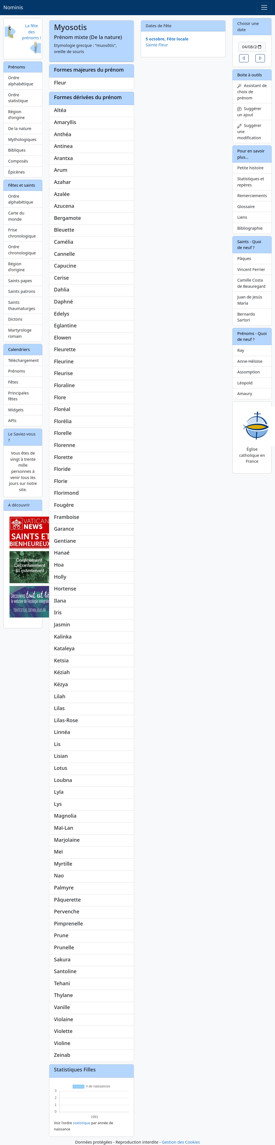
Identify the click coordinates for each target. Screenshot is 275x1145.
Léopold (244, 383)
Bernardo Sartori (246, 317)
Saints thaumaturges (21, 305)
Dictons (15, 319)
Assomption (248, 372)
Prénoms (16, 371)
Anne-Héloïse (249, 361)
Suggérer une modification (249, 131)
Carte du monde (16, 216)
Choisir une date (248, 26)
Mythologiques (22, 139)
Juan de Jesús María (249, 300)
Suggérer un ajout (249, 111)
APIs (12, 420)
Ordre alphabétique (20, 80)
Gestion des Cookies (181, 1142)
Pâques (244, 258)
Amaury (244, 393)
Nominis (13, 7)
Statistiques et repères (250, 182)
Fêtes (13, 382)
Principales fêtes (18, 396)
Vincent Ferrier (251, 269)
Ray (240, 350)
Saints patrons (21, 291)
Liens (242, 217)
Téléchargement (23, 360)
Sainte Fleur (156, 44)
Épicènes (16, 172)
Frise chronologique (22, 233)
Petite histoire (250, 167)
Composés (18, 161)
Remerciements (252, 195)
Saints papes (20, 280)
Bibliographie (249, 228)
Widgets (16, 409)
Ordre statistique (18, 98)
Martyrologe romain (19, 333)
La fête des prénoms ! (31, 31)
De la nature (19, 128)
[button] (244, 58)
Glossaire (246, 206)
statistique (81, 1123)
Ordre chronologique (22, 250)
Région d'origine (16, 114)
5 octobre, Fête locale (166, 39)
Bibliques (17, 150)
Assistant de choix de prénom (252, 91)
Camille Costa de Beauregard (251, 283)
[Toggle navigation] (264, 7)
